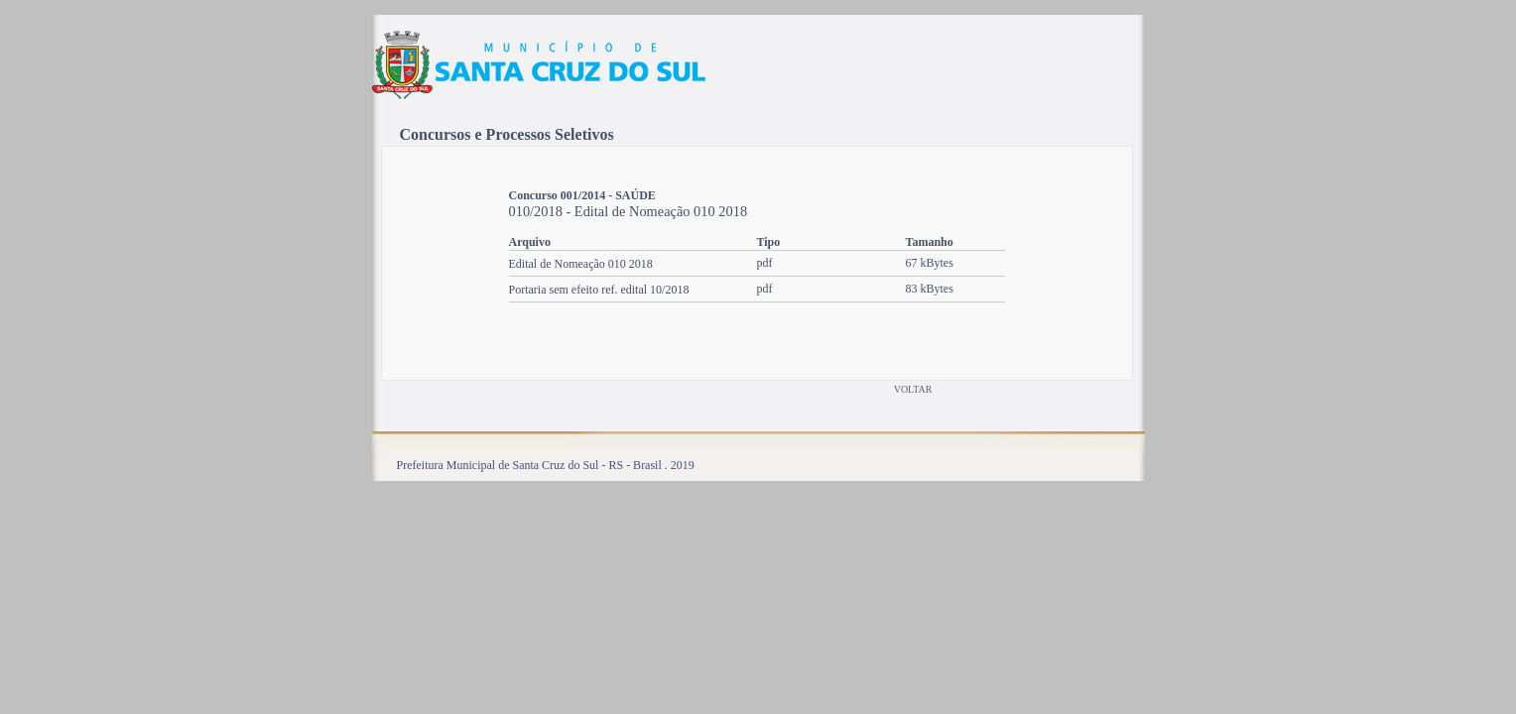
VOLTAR (913, 389)
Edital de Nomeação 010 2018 (581, 264)
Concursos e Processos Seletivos (507, 134)
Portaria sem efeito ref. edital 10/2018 (599, 290)
